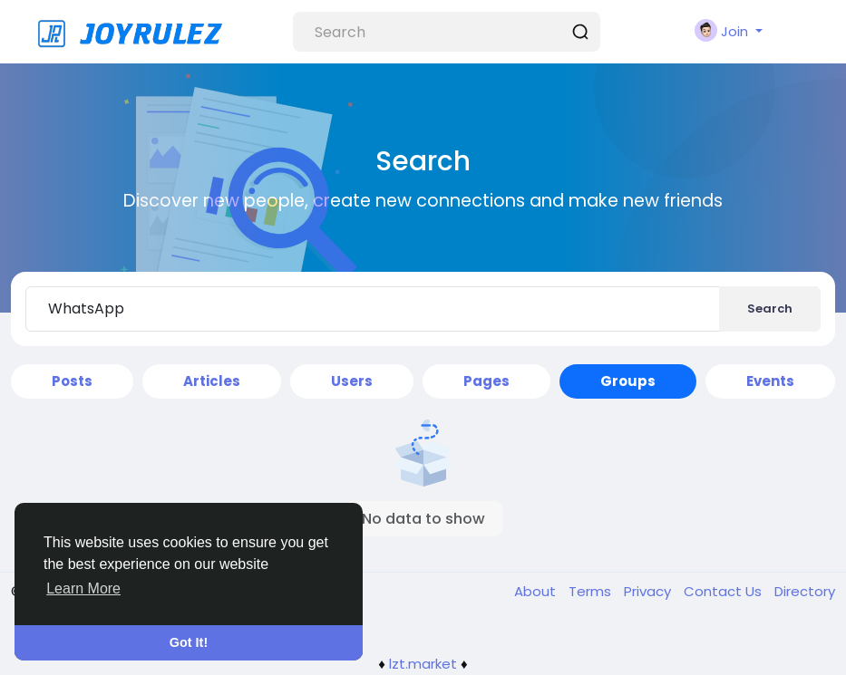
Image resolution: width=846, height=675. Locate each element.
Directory (804, 591)
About (536, 591)
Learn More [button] (83, 588)
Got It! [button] (189, 642)
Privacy (649, 591)
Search (770, 308)
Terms (592, 591)
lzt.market (423, 663)
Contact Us (724, 591)
